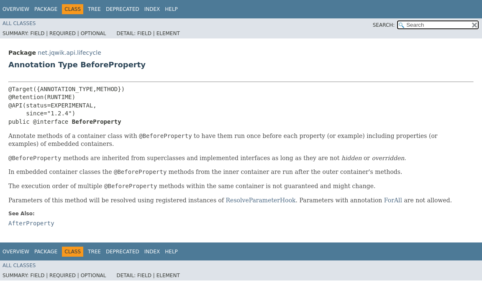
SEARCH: (384, 25)
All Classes (19, 23)
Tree (94, 9)
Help (171, 9)
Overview (16, 9)
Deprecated (122, 9)
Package (45, 9)
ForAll (393, 200)
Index (152, 9)
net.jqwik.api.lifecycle (69, 52)
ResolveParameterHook (261, 200)
